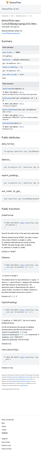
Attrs (21, 92)
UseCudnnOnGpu (8, 123)
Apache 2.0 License (26, 379)
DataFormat (6, 89)
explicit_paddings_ (10, 67)
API (12, 16)
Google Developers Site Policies (20, 381)
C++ (31, 16)
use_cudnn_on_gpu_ (9, 74)
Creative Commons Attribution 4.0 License (20, 377)
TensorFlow (5, 16)
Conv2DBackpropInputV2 (11, 33)
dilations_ (6, 60)
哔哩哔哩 (4, 433)
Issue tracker (6, 442)
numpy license (23, 385)
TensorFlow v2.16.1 (10, 9)
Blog (3, 423)
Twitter (4, 430)
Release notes (6, 445)
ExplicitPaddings (9, 110)
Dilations (6, 98)
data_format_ (7, 52)
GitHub (4, 426)
